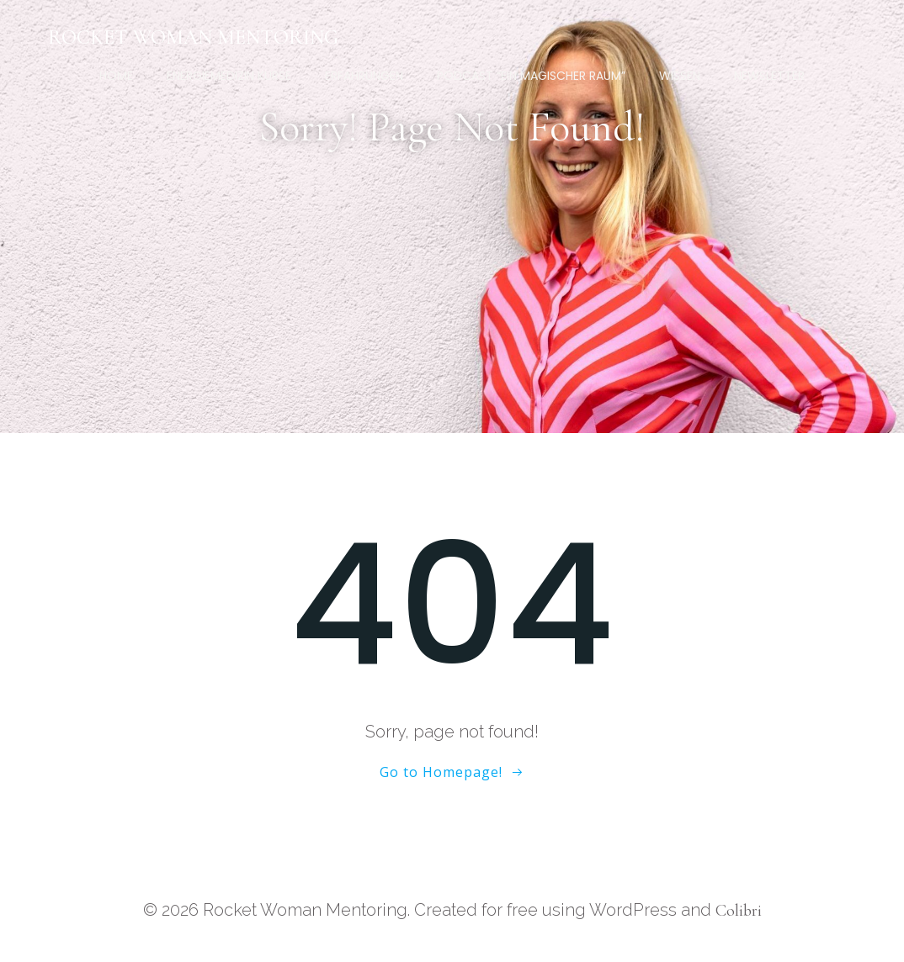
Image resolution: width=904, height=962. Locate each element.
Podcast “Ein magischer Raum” (531, 75)
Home (116, 75)
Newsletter (769, 75)
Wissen (679, 75)
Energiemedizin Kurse (229, 75)
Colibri (738, 911)
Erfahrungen (364, 75)
